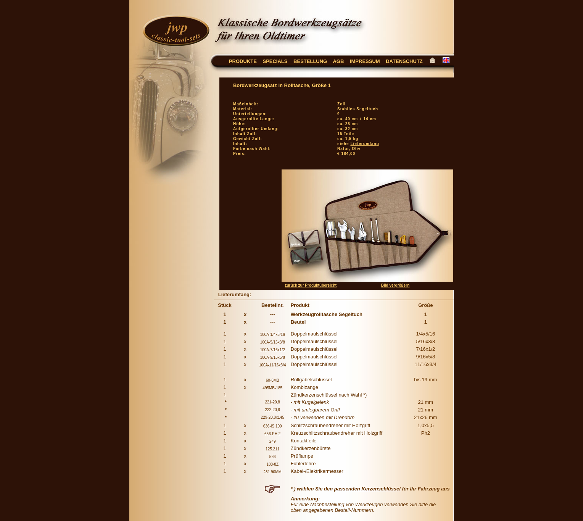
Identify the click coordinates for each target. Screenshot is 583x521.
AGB (341, 61)
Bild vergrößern (395, 285)
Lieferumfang (364, 144)
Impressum (365, 61)
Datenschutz (407, 61)
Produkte (243, 61)
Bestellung (310, 61)
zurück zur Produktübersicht (311, 285)
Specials (275, 61)
